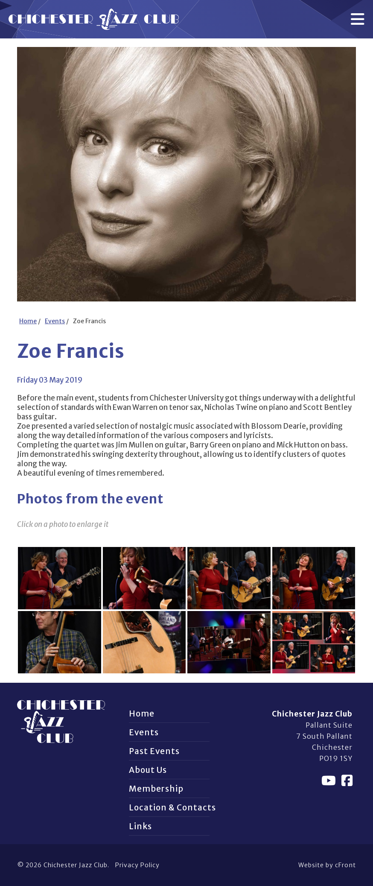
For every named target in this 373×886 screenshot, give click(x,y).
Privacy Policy (137, 865)
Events (55, 321)
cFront (345, 865)
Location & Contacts (172, 807)
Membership (156, 789)
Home (28, 321)
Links (140, 826)
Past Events (154, 751)
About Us (148, 770)
